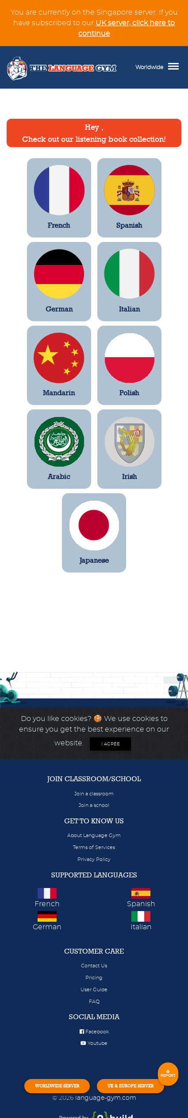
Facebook (94, 1031)
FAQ (94, 1001)
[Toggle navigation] (175, 67)
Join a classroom (94, 793)
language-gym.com (105, 1098)
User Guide (94, 989)
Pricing (94, 977)
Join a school (94, 805)
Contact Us (94, 965)
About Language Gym (94, 835)
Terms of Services (94, 847)
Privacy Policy (94, 859)
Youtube (94, 1043)
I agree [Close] (110, 744)
